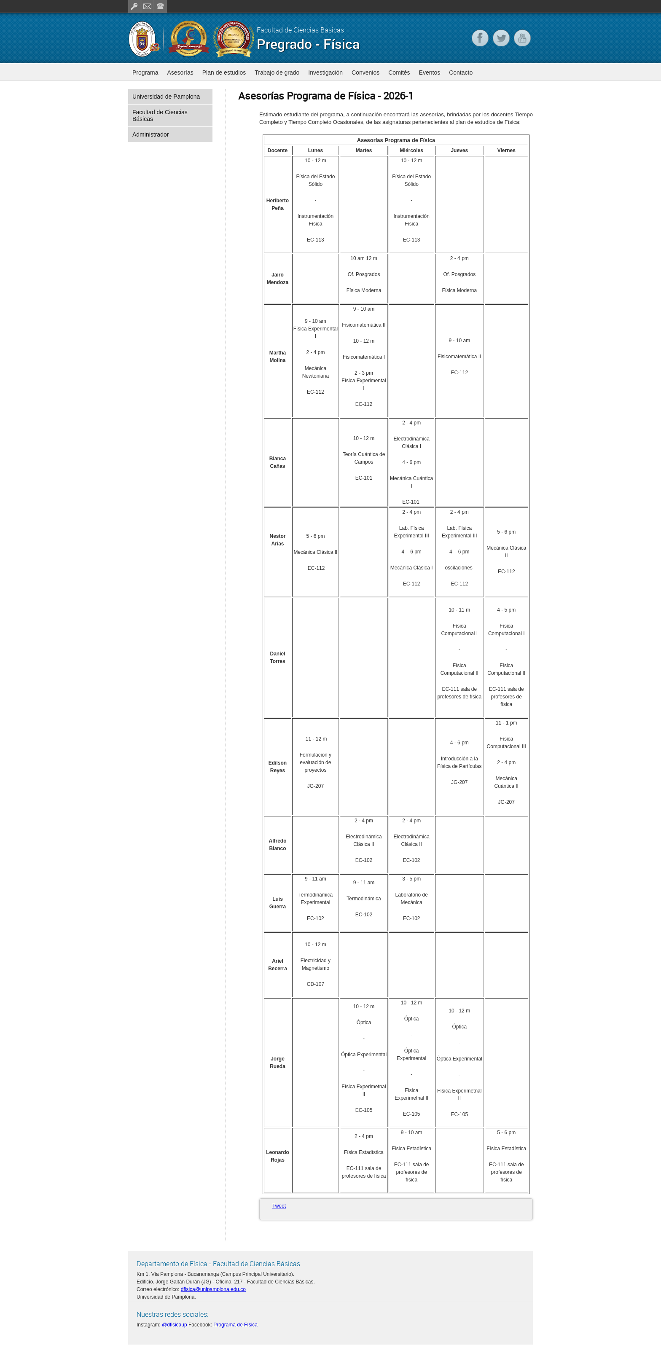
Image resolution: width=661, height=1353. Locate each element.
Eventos (430, 72)
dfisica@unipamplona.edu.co (213, 1289)
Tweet (279, 1206)
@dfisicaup (174, 1325)
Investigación (325, 72)
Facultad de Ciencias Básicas (160, 115)
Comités (399, 72)
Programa (145, 72)
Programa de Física (235, 1325)
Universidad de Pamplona (166, 96)
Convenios (365, 72)
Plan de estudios (224, 72)
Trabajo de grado (277, 72)
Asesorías (180, 72)
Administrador (150, 134)
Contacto (461, 72)
